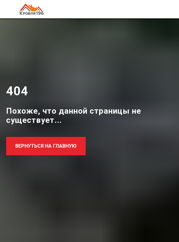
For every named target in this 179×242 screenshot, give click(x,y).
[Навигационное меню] (168, 9)
